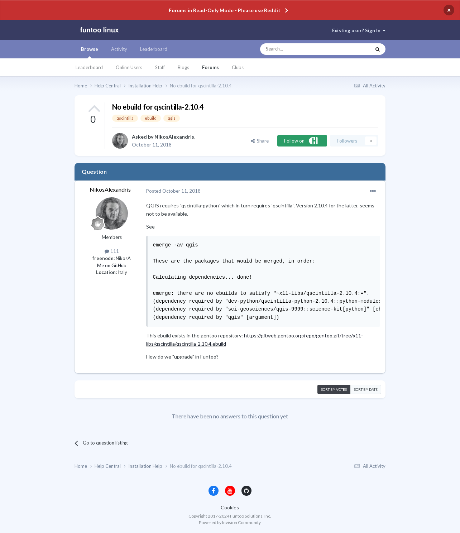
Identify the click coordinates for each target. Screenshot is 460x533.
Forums (210, 67)
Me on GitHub (111, 265)
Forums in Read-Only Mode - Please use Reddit (225, 10)
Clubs (238, 67)
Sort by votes (334, 389)
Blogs (183, 67)
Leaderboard (89, 67)
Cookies (230, 507)
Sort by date (366, 389)
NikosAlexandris (174, 137)
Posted (173, 191)
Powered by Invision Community (230, 522)
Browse (89, 52)
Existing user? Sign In (358, 30)
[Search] (301, 49)
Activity (119, 49)
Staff (160, 67)
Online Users (129, 67)
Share (260, 141)
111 (112, 251)
